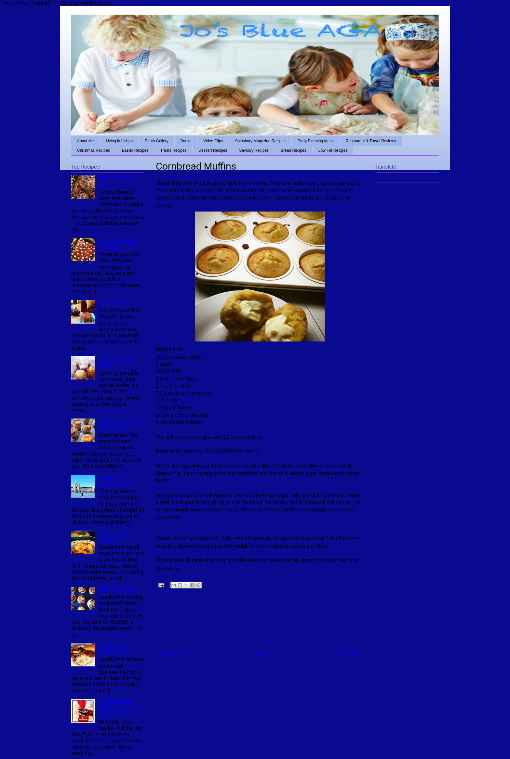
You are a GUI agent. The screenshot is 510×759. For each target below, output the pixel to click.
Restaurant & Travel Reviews (371, 141)
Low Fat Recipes (332, 150)
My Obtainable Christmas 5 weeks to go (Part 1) (120, 708)
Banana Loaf (113, 303)
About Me (85, 141)
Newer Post (174, 653)
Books (186, 141)
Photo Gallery (156, 141)
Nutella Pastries (116, 590)
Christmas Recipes (93, 150)
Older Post (346, 653)
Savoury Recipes (254, 150)
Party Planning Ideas (316, 141)
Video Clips (213, 141)
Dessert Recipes (212, 150)
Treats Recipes (173, 150)
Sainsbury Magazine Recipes (260, 141)
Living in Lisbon (119, 141)
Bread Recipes (293, 150)
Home (261, 653)
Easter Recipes (135, 150)
